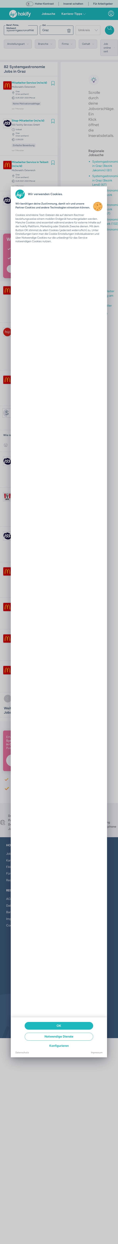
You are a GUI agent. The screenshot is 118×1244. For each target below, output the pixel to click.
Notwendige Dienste (58, 1036)
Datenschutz (22, 1052)
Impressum (96, 1052)
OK (59, 1026)
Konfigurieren (59, 1046)
